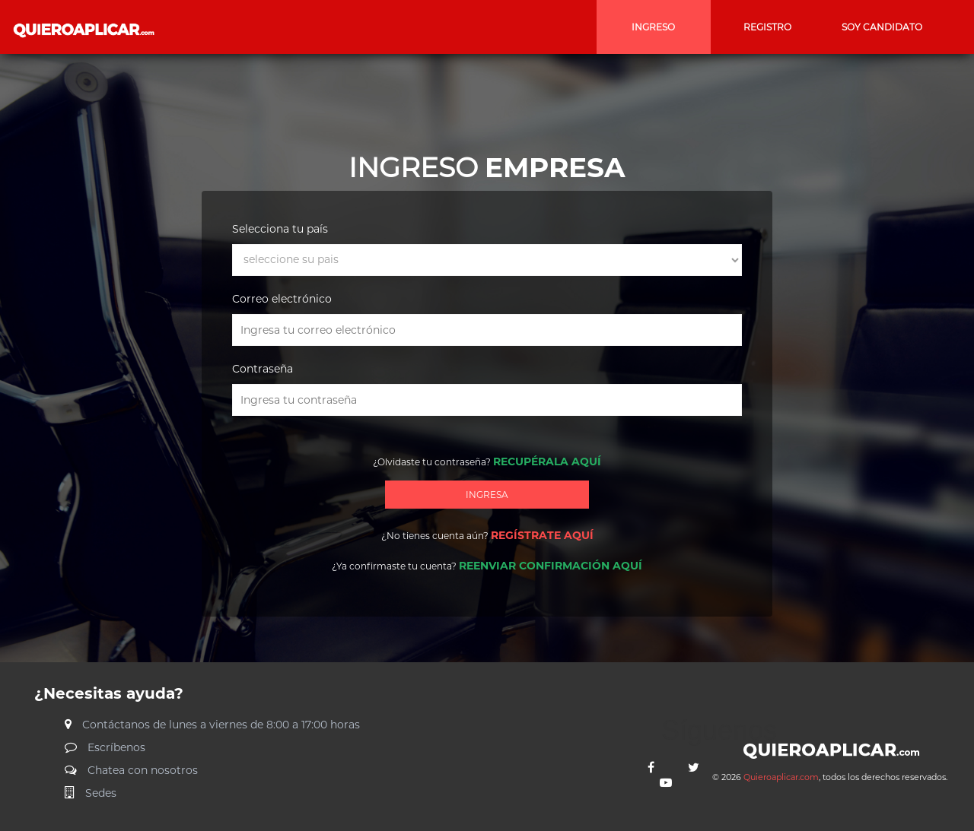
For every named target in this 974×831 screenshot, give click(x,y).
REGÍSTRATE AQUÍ (542, 535)
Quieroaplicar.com (781, 777)
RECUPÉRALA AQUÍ (547, 461)
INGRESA (487, 494)
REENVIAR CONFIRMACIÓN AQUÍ (550, 566)
